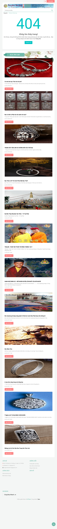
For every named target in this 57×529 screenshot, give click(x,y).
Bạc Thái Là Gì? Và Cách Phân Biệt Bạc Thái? (16, 181)
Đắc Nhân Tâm (8, 349)
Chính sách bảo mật (6, 473)
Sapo (39, 499)
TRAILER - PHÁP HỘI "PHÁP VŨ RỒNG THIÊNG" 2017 (18, 247)
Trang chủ (5, 13)
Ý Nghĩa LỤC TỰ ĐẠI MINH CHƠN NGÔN (15, 415)
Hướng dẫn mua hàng (34, 463)
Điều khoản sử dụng (6, 475)
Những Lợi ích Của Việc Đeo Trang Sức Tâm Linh (17, 448)
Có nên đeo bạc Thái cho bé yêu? (13, 81)
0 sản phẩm (50, 1)
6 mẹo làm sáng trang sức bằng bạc (14, 382)
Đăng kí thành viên (33, 468)
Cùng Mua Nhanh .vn (10, 494)
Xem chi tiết (9, 88)
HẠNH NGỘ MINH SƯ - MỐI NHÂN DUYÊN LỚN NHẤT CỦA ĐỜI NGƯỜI (23, 281)
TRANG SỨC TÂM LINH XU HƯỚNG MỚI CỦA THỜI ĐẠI (19, 147)
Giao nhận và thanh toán (35, 465)
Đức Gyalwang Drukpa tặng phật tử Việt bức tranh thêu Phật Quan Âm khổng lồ (25, 316)
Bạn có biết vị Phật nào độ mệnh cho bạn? (15, 114)
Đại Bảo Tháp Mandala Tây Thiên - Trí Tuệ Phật (17, 214)
